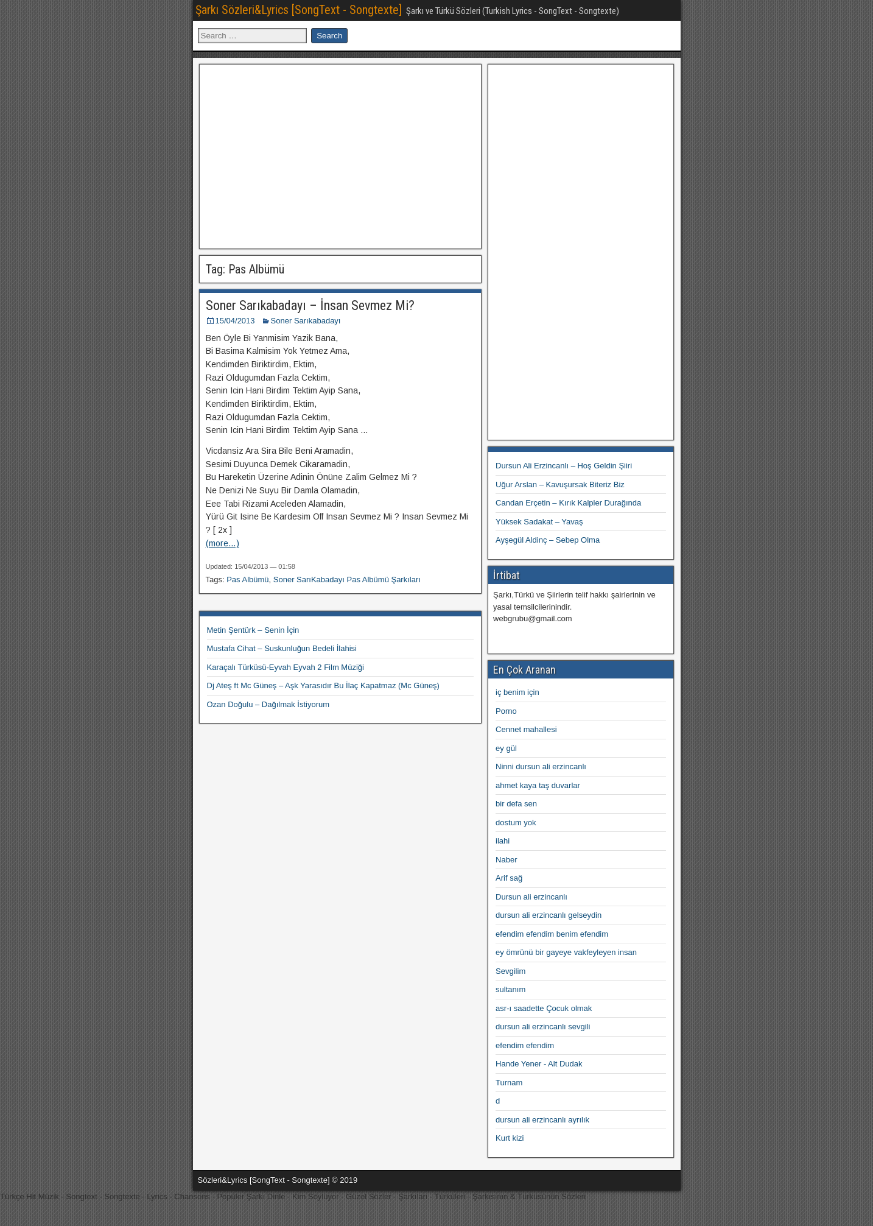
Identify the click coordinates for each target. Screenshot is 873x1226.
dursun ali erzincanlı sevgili (543, 1026)
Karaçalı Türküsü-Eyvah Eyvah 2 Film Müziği (285, 667)
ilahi (503, 840)
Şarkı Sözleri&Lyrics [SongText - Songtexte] (298, 9)
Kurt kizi (510, 1138)
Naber (506, 859)
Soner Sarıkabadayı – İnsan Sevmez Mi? (310, 305)
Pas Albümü (247, 579)
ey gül (506, 748)
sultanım (510, 989)
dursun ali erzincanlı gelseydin (548, 915)
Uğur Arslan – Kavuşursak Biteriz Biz (560, 484)
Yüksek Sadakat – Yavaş (539, 521)
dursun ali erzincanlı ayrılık (542, 1119)
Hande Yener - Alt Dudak (539, 1063)
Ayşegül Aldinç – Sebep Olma (548, 539)
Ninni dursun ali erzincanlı (541, 766)
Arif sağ (509, 878)
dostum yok (516, 822)
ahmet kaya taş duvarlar (538, 785)
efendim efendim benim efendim (552, 934)
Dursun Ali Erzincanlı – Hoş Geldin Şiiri (564, 465)
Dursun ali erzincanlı (531, 896)
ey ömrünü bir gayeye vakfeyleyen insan (566, 952)
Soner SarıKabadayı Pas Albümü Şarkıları (347, 579)
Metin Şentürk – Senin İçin (253, 630)
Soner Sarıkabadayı (306, 320)
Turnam (509, 1082)
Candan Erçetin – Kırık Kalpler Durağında (568, 502)
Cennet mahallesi (526, 729)
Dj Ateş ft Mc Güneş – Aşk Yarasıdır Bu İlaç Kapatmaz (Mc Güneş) (323, 685)
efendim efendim (525, 1045)
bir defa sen (516, 803)
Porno (506, 711)
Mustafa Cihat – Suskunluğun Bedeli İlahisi (282, 648)
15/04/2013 (235, 320)
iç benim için (517, 692)
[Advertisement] (340, 154)
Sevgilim (510, 971)
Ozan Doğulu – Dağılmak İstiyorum (268, 704)
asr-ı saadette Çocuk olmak (544, 1008)
